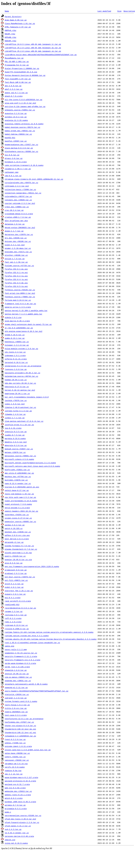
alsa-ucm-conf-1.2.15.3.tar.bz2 (20, 103)
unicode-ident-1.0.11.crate (18, 746)
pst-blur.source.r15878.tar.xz (20, 577)
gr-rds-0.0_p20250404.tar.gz (19, 328)
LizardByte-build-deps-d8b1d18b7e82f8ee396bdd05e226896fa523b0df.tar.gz (41, 54)
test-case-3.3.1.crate (16, 715)
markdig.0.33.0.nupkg (15, 438)
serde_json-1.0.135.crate (17, 667)
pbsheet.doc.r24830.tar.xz (18, 532)
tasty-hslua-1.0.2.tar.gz (17, 705)
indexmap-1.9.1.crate (15, 355)
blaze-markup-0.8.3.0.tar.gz (19, 148)
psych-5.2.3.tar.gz (14, 584)
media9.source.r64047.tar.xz (19, 449)
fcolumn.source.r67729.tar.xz (19, 265)
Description (129, 11)
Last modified (104, 11)
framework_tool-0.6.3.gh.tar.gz (20, 303)
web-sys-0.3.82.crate (15, 788)
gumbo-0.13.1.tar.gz (15, 338)
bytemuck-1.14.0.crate (16, 162)
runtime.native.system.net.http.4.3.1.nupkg (27, 635)
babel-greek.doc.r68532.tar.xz (20, 130)
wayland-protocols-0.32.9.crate (20, 781)
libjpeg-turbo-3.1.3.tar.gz (18, 411)
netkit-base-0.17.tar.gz (17, 490)
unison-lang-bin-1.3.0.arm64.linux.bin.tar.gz (28, 750)
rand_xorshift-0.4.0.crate (18, 601)
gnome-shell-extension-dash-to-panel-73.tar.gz (28, 324)
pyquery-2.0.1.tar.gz (15, 594)
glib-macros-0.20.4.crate (17, 321)
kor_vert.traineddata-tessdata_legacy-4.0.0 (27, 397)
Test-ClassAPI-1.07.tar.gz (18, 79)
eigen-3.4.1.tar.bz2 (15, 245)
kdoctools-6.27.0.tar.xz (17, 386)
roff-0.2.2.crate (13, 618)
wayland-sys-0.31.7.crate (17, 784)
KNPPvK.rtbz (10, 30)
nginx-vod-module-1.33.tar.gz (19, 494)
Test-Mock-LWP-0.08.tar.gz (18, 82)
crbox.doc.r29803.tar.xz (17, 207)
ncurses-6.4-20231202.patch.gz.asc (22, 487)
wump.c (8, 812)
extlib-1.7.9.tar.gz (15, 258)
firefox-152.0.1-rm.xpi (16, 272)
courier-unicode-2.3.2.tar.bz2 (20, 203)
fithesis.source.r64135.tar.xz (20, 290)
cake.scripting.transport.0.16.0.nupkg (24, 165)
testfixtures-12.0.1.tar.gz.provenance (24, 718)
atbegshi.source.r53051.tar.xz (20, 110)
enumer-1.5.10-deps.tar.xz (18, 248)
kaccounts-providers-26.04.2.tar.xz (22, 373)
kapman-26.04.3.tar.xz (16, 379)
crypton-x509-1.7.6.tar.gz (18, 217)
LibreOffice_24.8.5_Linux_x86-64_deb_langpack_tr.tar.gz (33, 44)
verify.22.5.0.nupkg (15, 767)
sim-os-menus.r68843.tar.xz (18, 677)
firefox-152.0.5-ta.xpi (16, 286)
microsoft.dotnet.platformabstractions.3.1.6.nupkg (30, 462)
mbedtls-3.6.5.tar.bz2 (16, 442)
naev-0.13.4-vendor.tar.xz (18, 483)
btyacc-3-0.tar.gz (14, 158)
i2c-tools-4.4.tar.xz (15, 352)
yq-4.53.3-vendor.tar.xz (17, 833)
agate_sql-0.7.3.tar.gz (16, 92)
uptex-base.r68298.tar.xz (17, 753)
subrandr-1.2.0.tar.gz (16, 698)
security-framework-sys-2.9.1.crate (22, 660)
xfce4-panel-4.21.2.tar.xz (18, 826)
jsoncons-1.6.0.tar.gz (16, 369)
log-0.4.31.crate (13, 428)
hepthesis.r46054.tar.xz (17, 341)
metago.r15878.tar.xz (15, 452)
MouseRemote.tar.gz (14, 58)
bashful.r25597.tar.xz (16, 141)
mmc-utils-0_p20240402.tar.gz (19, 473)
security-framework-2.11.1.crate (21, 656)
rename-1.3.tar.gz (14, 611)
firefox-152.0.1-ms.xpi (16, 269)
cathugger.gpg (11, 172)
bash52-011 (10, 137)
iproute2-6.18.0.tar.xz (16, 362)
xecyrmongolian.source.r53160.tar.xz (23, 815)
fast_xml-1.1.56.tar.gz (16, 262)
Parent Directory (13, 16)
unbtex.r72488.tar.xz (15, 743)
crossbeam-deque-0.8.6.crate (19, 213)
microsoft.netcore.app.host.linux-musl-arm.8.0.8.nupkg (32, 466)
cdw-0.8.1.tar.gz (13, 175)
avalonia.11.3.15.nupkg (16, 120)
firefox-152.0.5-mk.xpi (16, 283)
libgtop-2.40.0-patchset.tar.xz (20, 407)
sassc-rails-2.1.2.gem (16, 649)
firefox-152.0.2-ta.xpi (16, 276)
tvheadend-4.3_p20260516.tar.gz (20, 736)
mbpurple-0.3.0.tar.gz (16, 445)
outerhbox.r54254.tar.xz (17, 514)
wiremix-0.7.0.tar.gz (15, 805)
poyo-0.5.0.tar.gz (14, 563)
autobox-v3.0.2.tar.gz (16, 117)
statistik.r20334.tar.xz (17, 694)
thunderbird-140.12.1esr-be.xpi (20, 729)
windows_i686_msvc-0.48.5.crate (20, 801)
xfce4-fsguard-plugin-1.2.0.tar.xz (22, 822)
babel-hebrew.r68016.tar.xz (18, 134)
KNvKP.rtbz (10, 34)
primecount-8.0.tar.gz (16, 570)
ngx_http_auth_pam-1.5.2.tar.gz (20, 497)
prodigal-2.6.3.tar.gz (16, 573)
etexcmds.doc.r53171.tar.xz (18, 251)
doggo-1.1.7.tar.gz (14, 231)
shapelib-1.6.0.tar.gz (16, 670)
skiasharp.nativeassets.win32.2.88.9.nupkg (26, 684)
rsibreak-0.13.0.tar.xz (16, 625)
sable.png (9, 646)
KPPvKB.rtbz (10, 37)
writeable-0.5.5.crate (16, 808)
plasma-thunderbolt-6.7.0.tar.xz (21, 549)
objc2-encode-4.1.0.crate (17, 507)
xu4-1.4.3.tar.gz (13, 829)
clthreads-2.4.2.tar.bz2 (17, 186)
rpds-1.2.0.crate (13, 622)
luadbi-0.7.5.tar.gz (15, 435)
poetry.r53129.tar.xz (15, 556)
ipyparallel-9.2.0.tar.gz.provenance (23, 366)
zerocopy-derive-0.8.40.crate (19, 836)
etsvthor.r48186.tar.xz (16, 255)
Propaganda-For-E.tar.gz (17, 65)
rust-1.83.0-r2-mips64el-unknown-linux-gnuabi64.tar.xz (32, 642)
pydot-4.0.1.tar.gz (14, 587)
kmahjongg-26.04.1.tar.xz (17, 393)
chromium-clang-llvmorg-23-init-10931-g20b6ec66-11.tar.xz (34, 179)
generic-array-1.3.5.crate (18, 307)
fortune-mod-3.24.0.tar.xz (18, 300)
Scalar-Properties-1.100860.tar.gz (22, 68)
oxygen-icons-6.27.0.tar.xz (18, 518)
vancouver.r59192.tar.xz (17, 760)
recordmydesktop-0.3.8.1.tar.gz (20, 608)
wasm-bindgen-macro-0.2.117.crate (21, 777)
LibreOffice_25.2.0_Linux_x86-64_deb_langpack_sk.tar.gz (33, 51)
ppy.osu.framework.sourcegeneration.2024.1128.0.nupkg (32, 566)
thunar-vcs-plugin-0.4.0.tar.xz (20, 725)
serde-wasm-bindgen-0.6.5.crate (20, 663)
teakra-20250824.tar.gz (16, 711)
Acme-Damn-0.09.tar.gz (16, 20)
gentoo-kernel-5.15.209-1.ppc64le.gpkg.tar (26, 310)
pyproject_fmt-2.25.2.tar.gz (19, 590)
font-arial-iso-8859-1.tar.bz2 (20, 293)
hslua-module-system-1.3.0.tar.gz (21, 348)
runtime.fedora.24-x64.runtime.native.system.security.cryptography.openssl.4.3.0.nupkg (49, 632)
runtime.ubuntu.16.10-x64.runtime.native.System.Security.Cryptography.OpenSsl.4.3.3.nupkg (50, 639)
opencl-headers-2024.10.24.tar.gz (21, 511)
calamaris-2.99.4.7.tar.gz (18, 168)
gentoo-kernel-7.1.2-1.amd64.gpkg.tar (23, 314)
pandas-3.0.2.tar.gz (15, 525)
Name (7, 11)
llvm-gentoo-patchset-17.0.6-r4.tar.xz (24, 421)
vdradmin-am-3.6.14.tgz (16, 763)
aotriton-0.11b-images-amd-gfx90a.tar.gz (25, 106)
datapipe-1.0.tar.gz (15, 224)
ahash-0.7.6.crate (14, 96)
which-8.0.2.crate (14, 798)
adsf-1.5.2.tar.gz (14, 89)
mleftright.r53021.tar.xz (17, 469)
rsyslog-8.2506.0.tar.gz (17, 628)
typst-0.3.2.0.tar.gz (15, 739)
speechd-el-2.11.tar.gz (16, 687)
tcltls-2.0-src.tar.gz (16, 708)
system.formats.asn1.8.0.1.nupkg (21, 701)
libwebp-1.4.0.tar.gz (15, 414)
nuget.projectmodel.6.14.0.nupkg (21, 501)
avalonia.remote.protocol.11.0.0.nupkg (24, 124)
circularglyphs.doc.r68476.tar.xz (21, 182)
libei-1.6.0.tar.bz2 (15, 404)
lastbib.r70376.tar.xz (16, 400)
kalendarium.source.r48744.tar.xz (21, 376)
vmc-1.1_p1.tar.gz (14, 774)
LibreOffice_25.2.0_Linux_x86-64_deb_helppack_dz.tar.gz (33, 47)
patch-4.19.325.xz (14, 528)
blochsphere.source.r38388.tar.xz (21, 151)
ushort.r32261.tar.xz (15, 756)
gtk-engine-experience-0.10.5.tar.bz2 (23, 331)
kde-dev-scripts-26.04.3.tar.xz (20, 383)
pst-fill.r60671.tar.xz (16, 580)
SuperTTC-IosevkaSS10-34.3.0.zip (21, 72)
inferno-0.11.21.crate (16, 359)
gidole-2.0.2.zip (13, 317)
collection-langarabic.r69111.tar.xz (23, 193)
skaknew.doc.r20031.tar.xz (18, 680)
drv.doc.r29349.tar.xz (16, 238)
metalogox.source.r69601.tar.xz (20, 456)
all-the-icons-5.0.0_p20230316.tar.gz (23, 99)
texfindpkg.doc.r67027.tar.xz (19, 722)
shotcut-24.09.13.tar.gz (17, 673)
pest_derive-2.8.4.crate (17, 539)
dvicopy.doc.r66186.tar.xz (18, 241)
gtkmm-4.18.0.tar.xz (15, 334)
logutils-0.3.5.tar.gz (16, 431)
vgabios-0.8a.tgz (13, 770)
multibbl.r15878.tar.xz (16, 480)
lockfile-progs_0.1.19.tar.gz (19, 424)
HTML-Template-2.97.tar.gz (18, 27)
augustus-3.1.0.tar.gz (16, 113)
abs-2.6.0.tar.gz (13, 85)
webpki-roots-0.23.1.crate (18, 794)
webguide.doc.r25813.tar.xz (18, 791)
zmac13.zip (10, 839)
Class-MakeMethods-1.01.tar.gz (20, 23)
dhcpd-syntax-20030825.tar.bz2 (20, 227)
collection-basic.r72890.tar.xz (20, 189)
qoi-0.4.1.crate (12, 597)
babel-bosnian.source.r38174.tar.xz (22, 127)
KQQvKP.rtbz (10, 41)
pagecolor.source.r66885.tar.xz (20, 521)
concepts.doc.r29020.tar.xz (18, 200)
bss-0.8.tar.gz (12, 155)
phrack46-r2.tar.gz (14, 542)
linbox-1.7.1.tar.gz (15, 417)
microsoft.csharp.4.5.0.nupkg (19, 459)
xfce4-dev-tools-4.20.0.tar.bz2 (20, 819)
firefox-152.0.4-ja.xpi (16, 279)
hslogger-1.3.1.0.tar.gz (17, 345)
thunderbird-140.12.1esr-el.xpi (20, 732)
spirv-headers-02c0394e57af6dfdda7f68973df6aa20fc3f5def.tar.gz (36, 691)
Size (119, 11)
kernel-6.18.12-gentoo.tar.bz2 (20, 390)
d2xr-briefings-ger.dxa (16, 220)
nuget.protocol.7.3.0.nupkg (18, 504)
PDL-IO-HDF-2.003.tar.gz (17, 61)
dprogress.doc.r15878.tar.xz (19, 234)
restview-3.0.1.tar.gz (16, 615)
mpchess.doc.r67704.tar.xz (18, 476)
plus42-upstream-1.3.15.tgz (18, 552)
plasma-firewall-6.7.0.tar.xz (19, 545)
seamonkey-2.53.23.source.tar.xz (21, 653)
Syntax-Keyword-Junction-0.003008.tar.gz (25, 75)
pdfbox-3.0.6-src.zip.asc (17, 535)
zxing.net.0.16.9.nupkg (16, 843)
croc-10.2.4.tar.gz (14, 210)
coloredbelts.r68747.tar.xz (18, 196)
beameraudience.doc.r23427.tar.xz (21, 144)
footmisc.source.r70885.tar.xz (20, 296)
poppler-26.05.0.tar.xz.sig (18, 559)
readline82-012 (12, 604)
